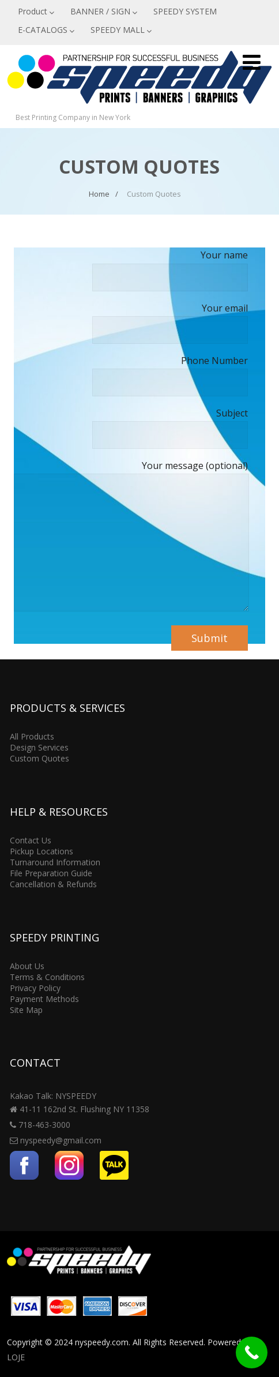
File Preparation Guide (51, 873)
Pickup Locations (41, 851)
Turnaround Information (55, 862)
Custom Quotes (39, 758)
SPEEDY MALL (121, 29)
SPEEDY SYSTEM (185, 11)
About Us (27, 965)
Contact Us (30, 840)
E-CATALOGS (46, 29)
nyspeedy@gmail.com (60, 1140)
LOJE (16, 1357)
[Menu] (252, 62)
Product (36, 11)
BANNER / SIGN (103, 11)
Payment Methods (44, 998)
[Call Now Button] (251, 1352)
